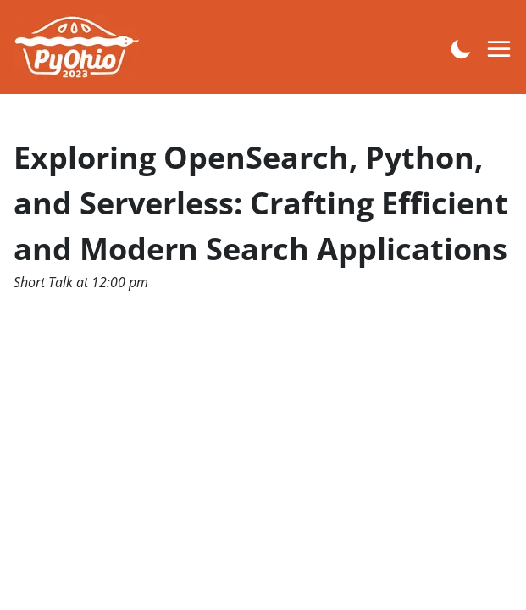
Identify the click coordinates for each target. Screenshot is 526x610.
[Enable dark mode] (460, 47)
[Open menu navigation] (499, 49)
